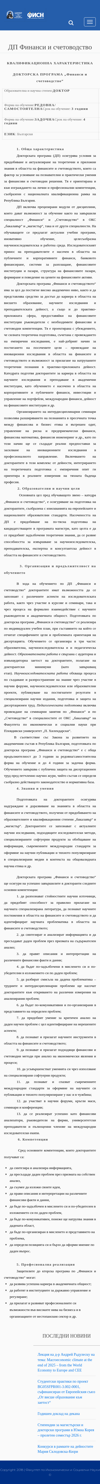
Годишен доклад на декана (59, 1414)
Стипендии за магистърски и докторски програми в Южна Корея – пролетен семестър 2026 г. (66, 1430)
